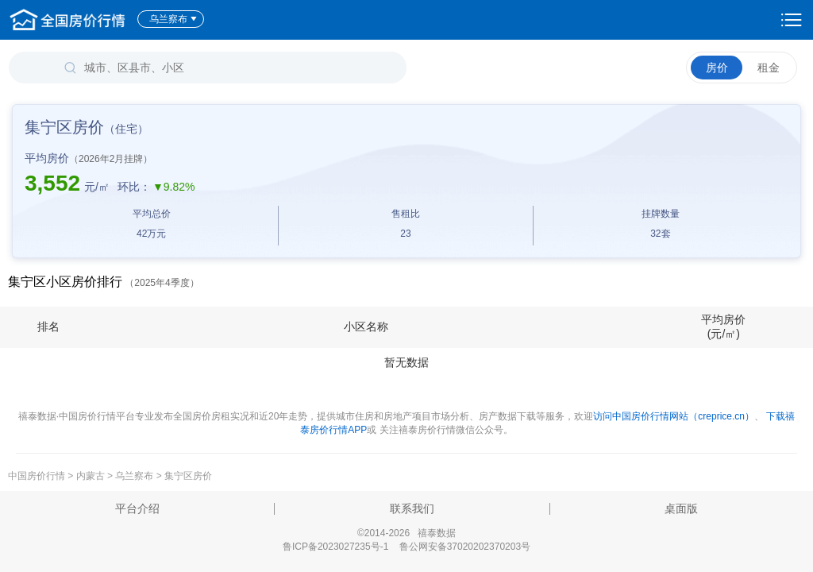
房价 (717, 67)
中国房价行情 (37, 475)
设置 (791, 20)
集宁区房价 (188, 475)
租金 (768, 67)
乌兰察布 (173, 19)
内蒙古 (90, 475)
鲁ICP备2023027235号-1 (335, 546)
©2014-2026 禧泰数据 (406, 533)
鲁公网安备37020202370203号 (464, 546)
